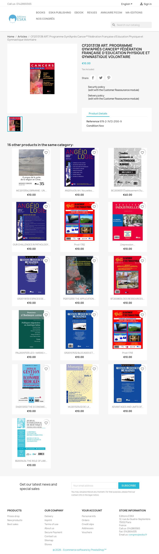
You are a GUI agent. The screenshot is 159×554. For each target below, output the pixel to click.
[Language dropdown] (127, 4)
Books (40, 12)
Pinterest (109, 78)
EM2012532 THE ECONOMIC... (31, 406)
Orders (85, 520)
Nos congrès (45, 18)
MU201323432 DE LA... (79, 406)
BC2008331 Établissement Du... (127, 190)
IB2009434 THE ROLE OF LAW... (31, 460)
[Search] (131, 25)
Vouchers (87, 532)
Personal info (89, 516)
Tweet (101, 78)
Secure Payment (53, 532)
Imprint (48, 520)
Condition (92, 125)
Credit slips (88, 524)
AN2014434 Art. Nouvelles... (79, 190)
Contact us (51, 536)
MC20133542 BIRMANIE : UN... (31, 190)
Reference (92, 121)
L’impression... (127, 244)
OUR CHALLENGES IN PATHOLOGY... (31, 244)
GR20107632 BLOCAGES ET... (79, 352)
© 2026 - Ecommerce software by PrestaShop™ (79, 550)
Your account (92, 510)
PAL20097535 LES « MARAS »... (31, 352)
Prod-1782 (79, 244)
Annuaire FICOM (111, 12)
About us (49, 528)
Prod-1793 (127, 352)
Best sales (12, 524)
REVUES (92, 12)
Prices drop (13, 516)
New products (14, 520)
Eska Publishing (60, 12)
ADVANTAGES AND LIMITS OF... (127, 406)
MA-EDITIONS (134, 12)
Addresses (87, 528)
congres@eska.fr (138, 534)
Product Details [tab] (98, 113)
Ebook (79, 12)
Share (93, 78)
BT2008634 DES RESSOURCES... (128, 298)
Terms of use (51, 524)
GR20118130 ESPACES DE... (31, 298)
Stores (48, 544)
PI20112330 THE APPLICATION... (79, 298)
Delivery (49, 516)
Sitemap (49, 540)
